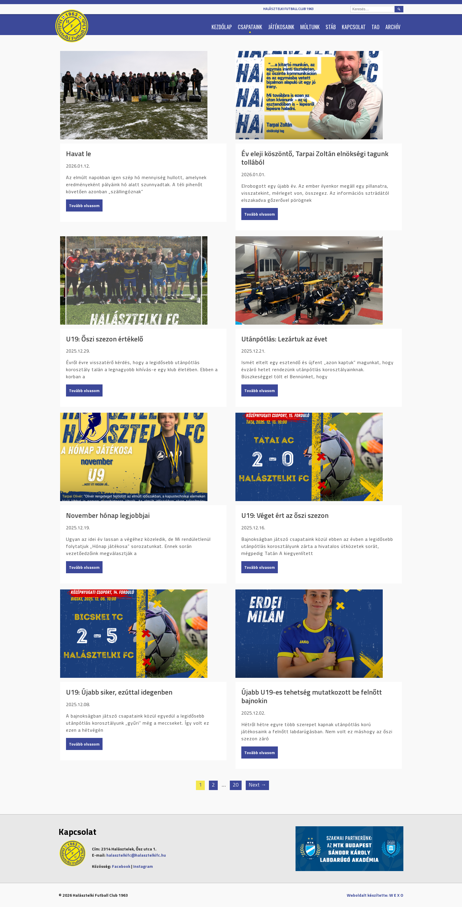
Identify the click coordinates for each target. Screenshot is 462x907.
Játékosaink (281, 27)
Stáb (331, 27)
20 (236, 785)
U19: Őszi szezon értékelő (104, 339)
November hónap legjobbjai (108, 515)
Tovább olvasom (84, 205)
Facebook (121, 866)
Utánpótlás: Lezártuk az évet (284, 339)
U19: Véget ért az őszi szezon (285, 515)
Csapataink (250, 27)
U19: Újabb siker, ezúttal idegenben (119, 692)
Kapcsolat (354, 27)
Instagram (143, 866)
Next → (257, 785)
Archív (392, 27)
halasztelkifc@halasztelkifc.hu (136, 855)
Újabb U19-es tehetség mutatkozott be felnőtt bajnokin (311, 696)
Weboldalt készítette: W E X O (375, 895)
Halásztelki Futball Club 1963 (288, 8)
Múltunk (310, 27)
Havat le (78, 153)
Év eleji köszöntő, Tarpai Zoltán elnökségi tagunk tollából (314, 157)
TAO (376, 27)
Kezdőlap (222, 27)
